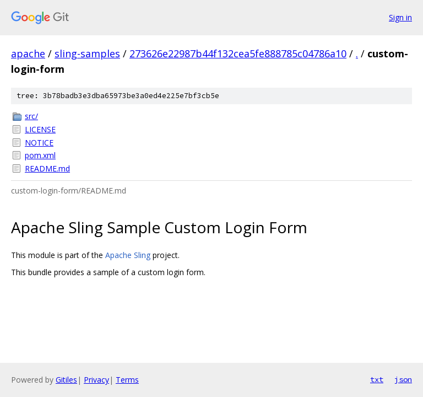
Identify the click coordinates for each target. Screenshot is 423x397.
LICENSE (40, 129)
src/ (31, 116)
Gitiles (66, 379)
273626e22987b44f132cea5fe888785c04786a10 (237, 53)
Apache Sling (127, 255)
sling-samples (87, 53)
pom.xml (40, 155)
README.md (47, 168)
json (403, 379)
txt (376, 379)
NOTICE (39, 142)
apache (28, 53)
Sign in (400, 17)
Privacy (96, 379)
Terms (127, 379)
